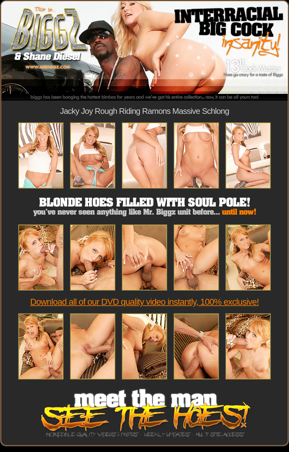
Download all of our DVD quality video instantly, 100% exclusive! (144, 302)
